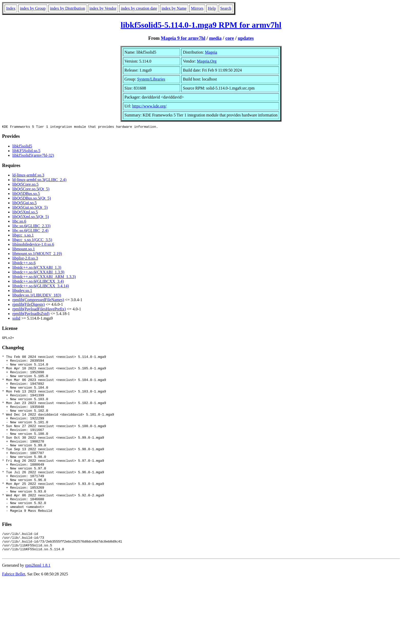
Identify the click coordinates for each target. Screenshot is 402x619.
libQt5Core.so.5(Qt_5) (30, 190)
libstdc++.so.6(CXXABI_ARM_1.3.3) (44, 277)
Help (212, 8)
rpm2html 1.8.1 (38, 604)
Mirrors (197, 8)
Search (226, 8)
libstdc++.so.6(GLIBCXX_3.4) (38, 282)
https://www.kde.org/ (149, 106)
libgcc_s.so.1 (23, 236)
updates (246, 38)
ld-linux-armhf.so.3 (28, 176)
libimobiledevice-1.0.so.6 (33, 245)
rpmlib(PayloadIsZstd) (30, 314)
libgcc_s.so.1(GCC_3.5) (32, 240)
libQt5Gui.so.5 (24, 203)
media (215, 38)
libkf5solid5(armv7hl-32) (33, 156)
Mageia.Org (207, 61)
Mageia (211, 52)
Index (10, 8)
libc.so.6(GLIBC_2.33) (31, 226)
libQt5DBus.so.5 (26, 194)
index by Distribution (67, 8)
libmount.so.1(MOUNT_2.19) (37, 254)
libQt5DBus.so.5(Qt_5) (31, 199)
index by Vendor (102, 8)
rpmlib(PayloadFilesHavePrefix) (39, 310)
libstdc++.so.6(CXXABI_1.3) (36, 268)
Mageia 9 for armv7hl (183, 38)
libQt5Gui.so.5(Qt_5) (30, 208)
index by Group (32, 8)
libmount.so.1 (23, 250)
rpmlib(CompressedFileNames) (38, 300)
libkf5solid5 (22, 147)
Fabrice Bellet (13, 612)
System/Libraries (151, 79)
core (229, 38)
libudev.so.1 (22, 291)
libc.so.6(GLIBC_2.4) (30, 231)
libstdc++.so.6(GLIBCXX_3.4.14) (40, 286)
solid (16, 319)
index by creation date (139, 8)
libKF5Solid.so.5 (26, 151)
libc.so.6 (19, 222)
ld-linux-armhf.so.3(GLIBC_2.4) (39, 180)
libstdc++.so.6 (24, 263)
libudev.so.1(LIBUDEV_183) (36, 296)
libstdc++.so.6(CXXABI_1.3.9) (38, 273)
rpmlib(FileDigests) (28, 305)
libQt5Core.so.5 (25, 185)
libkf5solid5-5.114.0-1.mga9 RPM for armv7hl (201, 25)
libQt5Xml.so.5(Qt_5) (30, 217)
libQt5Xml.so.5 (25, 213)
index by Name (174, 8)
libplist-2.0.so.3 (25, 259)
